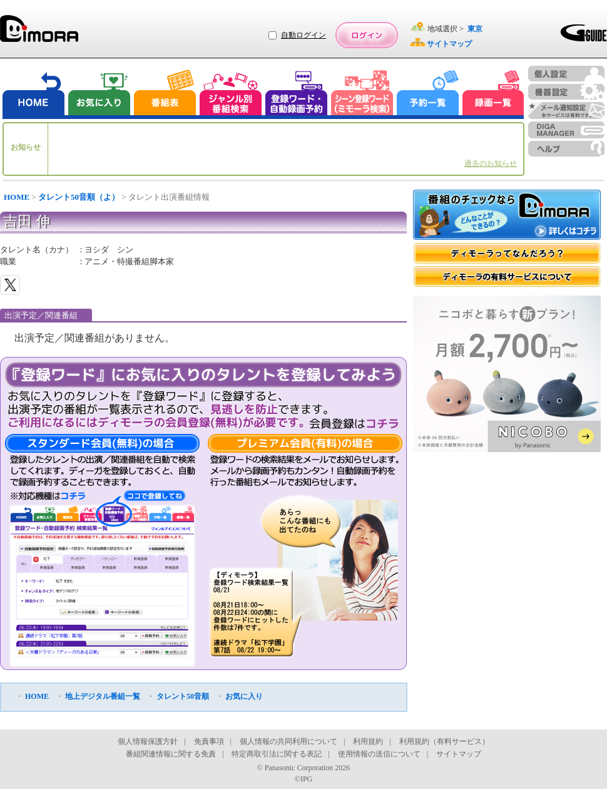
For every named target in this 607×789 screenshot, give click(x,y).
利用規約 (368, 741)
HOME (16, 197)
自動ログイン (303, 35)
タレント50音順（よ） (79, 197)
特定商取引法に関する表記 (277, 754)
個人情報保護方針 (148, 741)
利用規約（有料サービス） (444, 741)
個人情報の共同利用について (288, 741)
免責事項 (209, 741)
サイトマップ (458, 754)
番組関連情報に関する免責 (171, 754)
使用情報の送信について (379, 754)
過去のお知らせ (490, 163)
